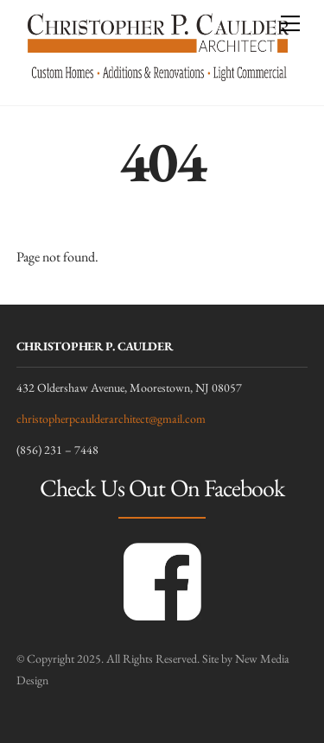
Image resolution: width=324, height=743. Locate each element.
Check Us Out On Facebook (162, 487)
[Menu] (290, 23)
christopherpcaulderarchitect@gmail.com (111, 418)
